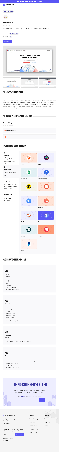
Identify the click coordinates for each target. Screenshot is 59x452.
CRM (10, 36)
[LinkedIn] (5, 440)
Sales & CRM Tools (8, 11)
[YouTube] (7, 440)
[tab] (11, 82)
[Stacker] (7, 423)
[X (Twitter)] (3, 440)
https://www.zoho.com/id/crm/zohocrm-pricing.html (19, 341)
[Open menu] (54, 5)
